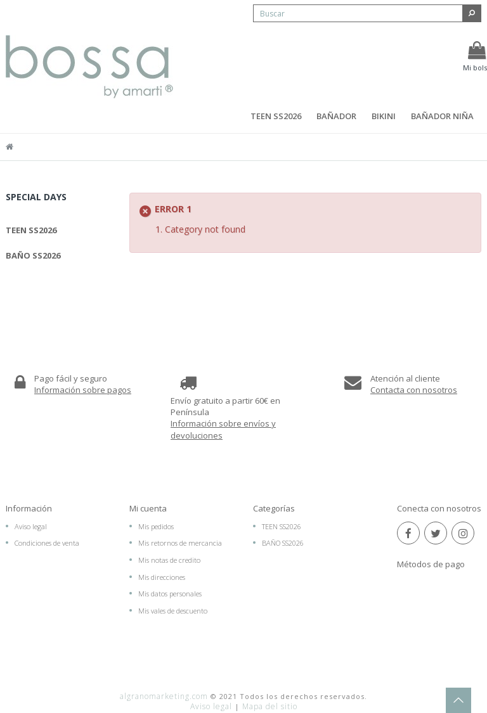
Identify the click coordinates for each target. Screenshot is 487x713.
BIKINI (384, 116)
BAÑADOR (336, 116)
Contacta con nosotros (413, 393)
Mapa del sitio (269, 688)
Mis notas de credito (169, 563)
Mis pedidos (156, 529)
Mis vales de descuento (172, 614)
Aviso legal (31, 529)
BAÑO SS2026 (33, 255)
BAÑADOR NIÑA (442, 116)
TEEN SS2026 (275, 116)
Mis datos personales (170, 597)
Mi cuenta (148, 511)
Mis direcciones (161, 580)
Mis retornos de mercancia (180, 546)
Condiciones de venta (47, 546)
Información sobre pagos (82, 393)
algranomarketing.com (164, 678)
